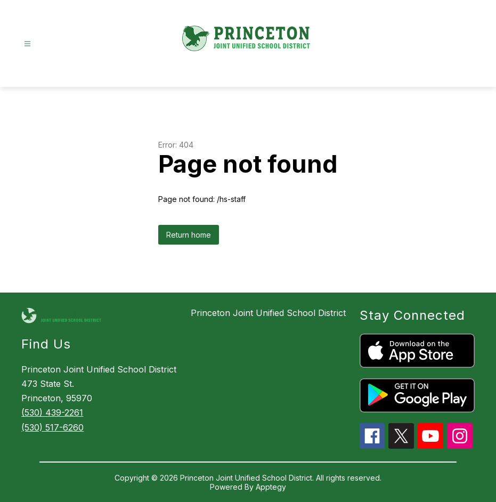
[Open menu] (27, 44)
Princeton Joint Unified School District (268, 312)
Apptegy (271, 486)
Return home (188, 234)
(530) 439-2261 (52, 412)
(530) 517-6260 (52, 427)
